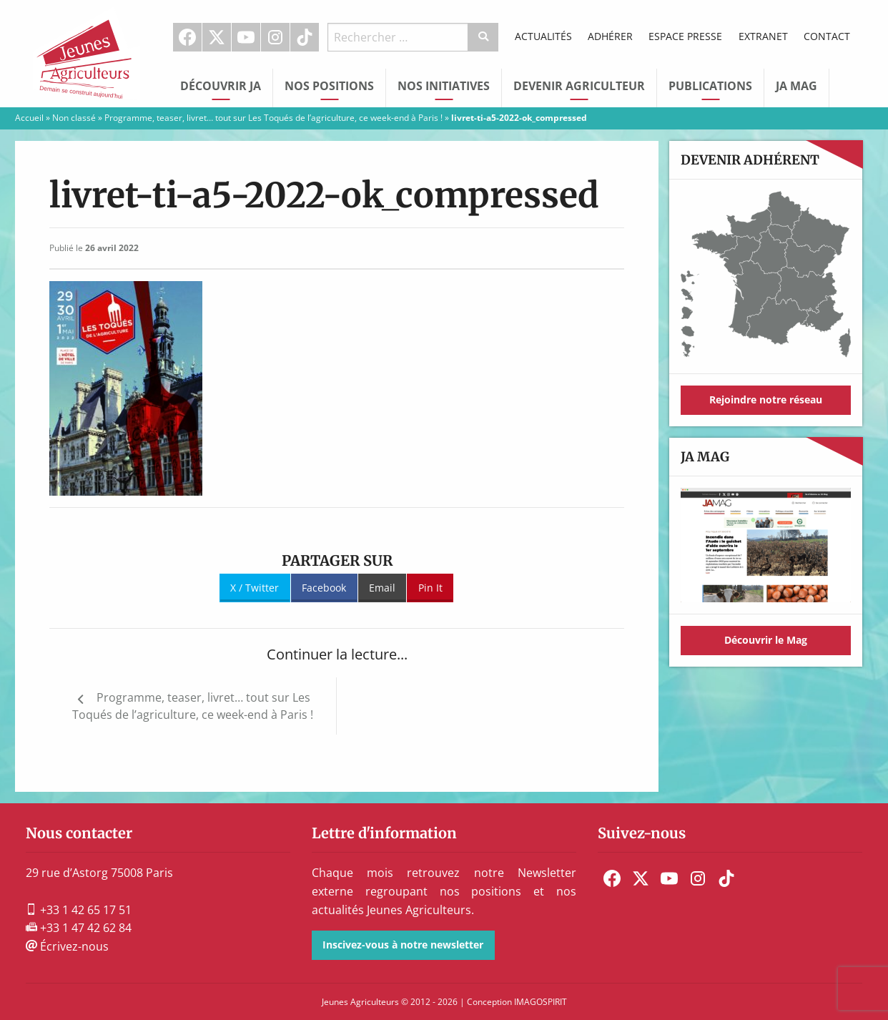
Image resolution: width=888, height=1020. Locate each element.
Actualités (543, 36)
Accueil (29, 118)
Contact (827, 36)
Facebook (187, 37)
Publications (710, 86)
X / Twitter (254, 587)
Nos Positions (329, 86)
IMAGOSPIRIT (540, 1002)
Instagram (275, 37)
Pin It (430, 587)
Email (382, 587)
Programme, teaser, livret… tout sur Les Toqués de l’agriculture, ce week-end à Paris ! (273, 118)
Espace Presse (685, 36)
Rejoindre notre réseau (765, 399)
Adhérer (610, 36)
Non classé (74, 118)
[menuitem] (187, 37)
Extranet (763, 36)
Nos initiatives (444, 86)
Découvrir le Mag (765, 640)
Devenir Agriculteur (579, 86)
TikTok (304, 37)
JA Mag (796, 86)
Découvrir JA (220, 86)
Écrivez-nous (67, 946)
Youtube (246, 37)
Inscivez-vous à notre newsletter (402, 944)
